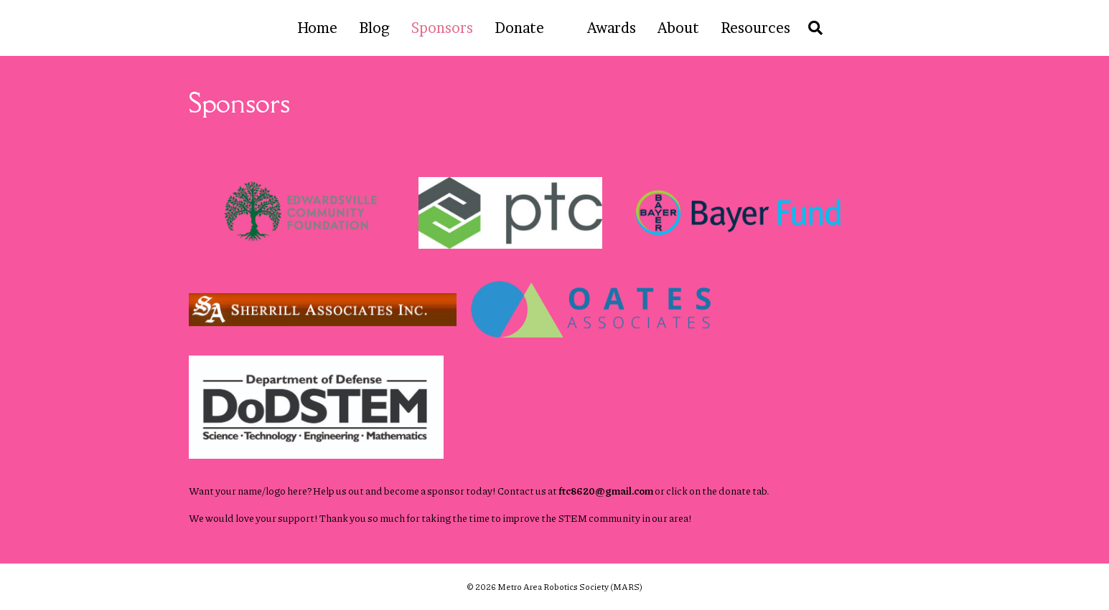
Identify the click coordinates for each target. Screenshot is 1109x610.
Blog (374, 28)
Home (317, 28)
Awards (611, 28)
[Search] (812, 27)
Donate (519, 28)
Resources (755, 28)
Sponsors (442, 28)
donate (735, 490)
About (678, 28)
